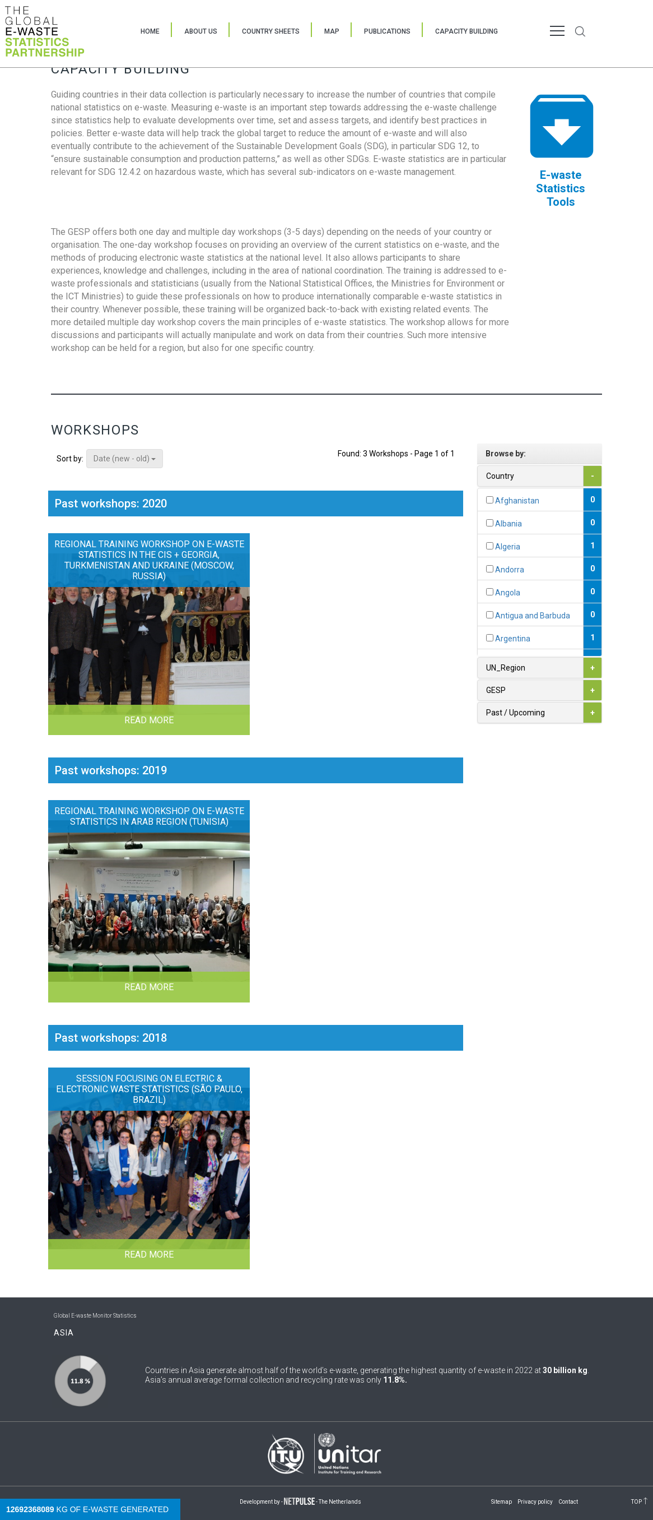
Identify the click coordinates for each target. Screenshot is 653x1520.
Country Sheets (271, 31)
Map (331, 31)
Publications (387, 31)
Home (150, 31)
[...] (489, 499)
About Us (200, 31)
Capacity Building (466, 31)
